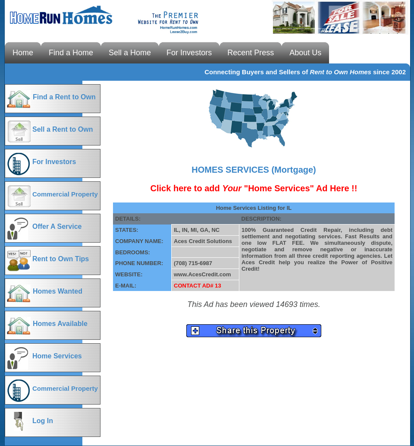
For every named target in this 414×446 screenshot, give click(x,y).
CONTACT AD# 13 (197, 285)
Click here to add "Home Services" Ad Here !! (254, 188)
